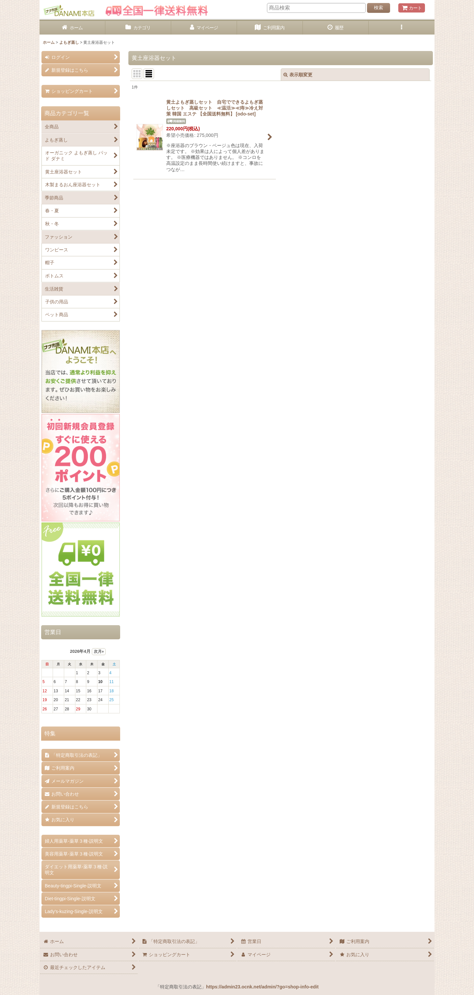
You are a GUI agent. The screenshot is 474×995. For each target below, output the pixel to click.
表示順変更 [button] (297, 74)
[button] (401, 28)
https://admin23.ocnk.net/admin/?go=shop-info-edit (262, 986)
